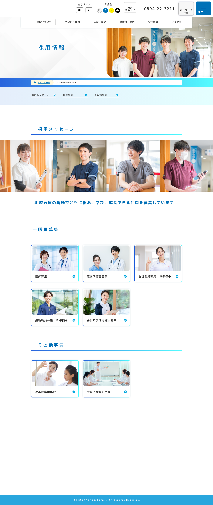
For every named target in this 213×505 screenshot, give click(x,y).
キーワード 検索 (186, 11)
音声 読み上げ (130, 9)
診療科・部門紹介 (95, 474)
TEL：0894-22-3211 (37, 459)
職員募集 (68, 94)
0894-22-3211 (159, 9)
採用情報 (147, 451)
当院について (92, 451)
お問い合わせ (150, 459)
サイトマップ (150, 482)
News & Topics (94, 482)
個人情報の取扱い (152, 474)
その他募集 (100, 94)
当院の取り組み (151, 443)
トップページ (44, 82)
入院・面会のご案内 (96, 467)
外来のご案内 (92, 459)
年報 (144, 467)
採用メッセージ (40, 94)
